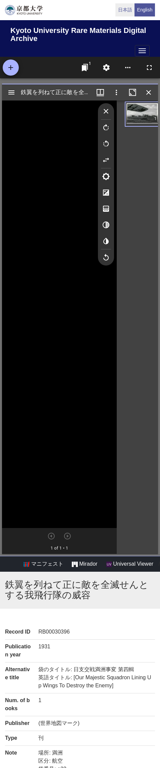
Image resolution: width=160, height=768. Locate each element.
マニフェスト (43, 564)
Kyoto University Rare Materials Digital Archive (78, 33)
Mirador (84, 564)
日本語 (125, 9)
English (145, 9)
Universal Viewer (129, 564)
